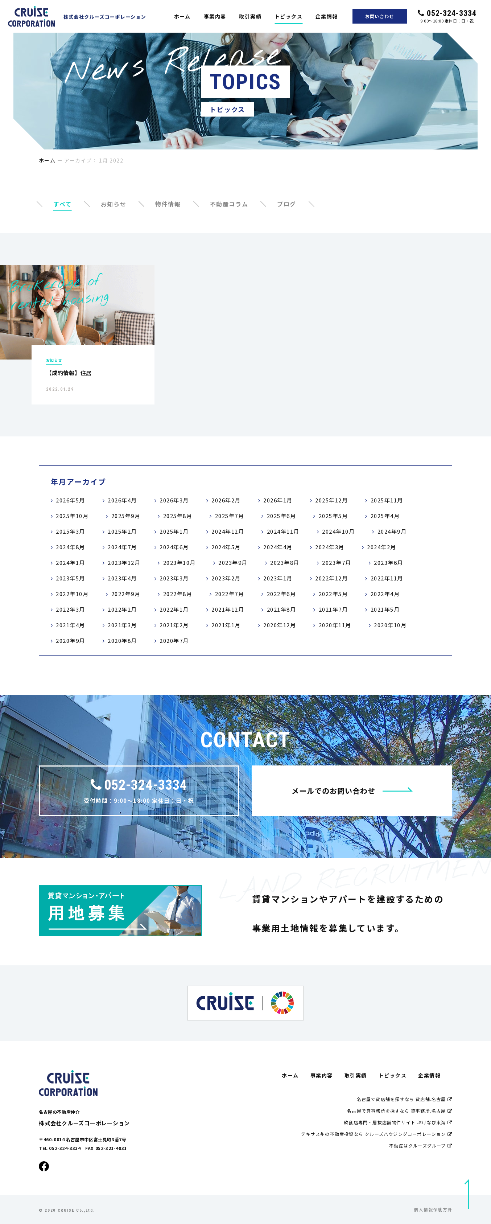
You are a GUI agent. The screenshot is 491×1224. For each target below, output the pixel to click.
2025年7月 (229, 515)
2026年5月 (70, 500)
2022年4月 (385, 593)
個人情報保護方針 (433, 1209)
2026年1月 (278, 500)
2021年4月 (70, 625)
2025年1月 (174, 531)
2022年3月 (70, 609)
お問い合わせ (379, 16)
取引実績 (250, 16)
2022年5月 (333, 593)
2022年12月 (331, 578)
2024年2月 (381, 547)
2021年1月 (226, 625)
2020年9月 (70, 640)
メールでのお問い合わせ (352, 790)
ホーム (182, 16)
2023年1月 (278, 578)
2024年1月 (70, 562)
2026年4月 (122, 500)
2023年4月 (122, 578)
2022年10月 (72, 593)
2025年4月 (385, 515)
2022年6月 (281, 593)
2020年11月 (335, 625)
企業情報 (326, 16)
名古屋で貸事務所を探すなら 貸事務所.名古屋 (399, 1111)
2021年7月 (333, 609)
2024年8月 (70, 547)
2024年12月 (227, 531)
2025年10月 (72, 515)
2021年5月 (385, 609)
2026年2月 (226, 500)
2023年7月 (336, 562)
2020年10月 (390, 625)
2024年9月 (392, 531)
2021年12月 (227, 609)
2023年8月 (285, 562)
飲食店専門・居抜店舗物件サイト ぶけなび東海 (398, 1122)
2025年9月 (126, 515)
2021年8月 (281, 609)
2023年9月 (233, 562)
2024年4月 (278, 547)
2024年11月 (283, 531)
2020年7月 (174, 640)
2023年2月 (226, 578)
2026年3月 (174, 500)
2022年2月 (122, 609)
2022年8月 (178, 593)
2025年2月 (122, 531)
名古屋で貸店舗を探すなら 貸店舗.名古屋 (404, 1099)
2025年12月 (331, 500)
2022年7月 (229, 593)
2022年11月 (387, 578)
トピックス (288, 16)
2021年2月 (174, 625)
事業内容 (215, 16)
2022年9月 (126, 593)
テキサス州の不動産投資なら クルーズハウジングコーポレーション (376, 1134)
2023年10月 (179, 562)
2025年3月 (70, 531)
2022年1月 (174, 609)
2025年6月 (281, 515)
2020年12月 (279, 625)
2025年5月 (333, 515)
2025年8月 (178, 515)
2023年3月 (174, 578)
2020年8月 (122, 640)
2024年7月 (122, 547)
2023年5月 (70, 578)
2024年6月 (174, 547)
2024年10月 (338, 531)
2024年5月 (226, 547)
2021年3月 (122, 625)
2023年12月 (124, 562)
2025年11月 (387, 500)
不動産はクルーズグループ (420, 1145)
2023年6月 (388, 562)
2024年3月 (329, 547)
